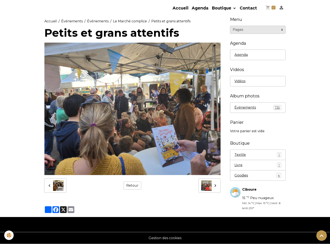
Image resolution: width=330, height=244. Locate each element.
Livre (257, 165)
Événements (72, 21)
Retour (132, 185)
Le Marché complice (130, 21)
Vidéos (239, 81)
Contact (248, 8)
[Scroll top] (321, 235)
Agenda (200, 8)
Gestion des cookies (165, 238)
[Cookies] (9, 235)
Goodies (257, 175)
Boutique (222, 8)
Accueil (180, 8)
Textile (257, 154)
